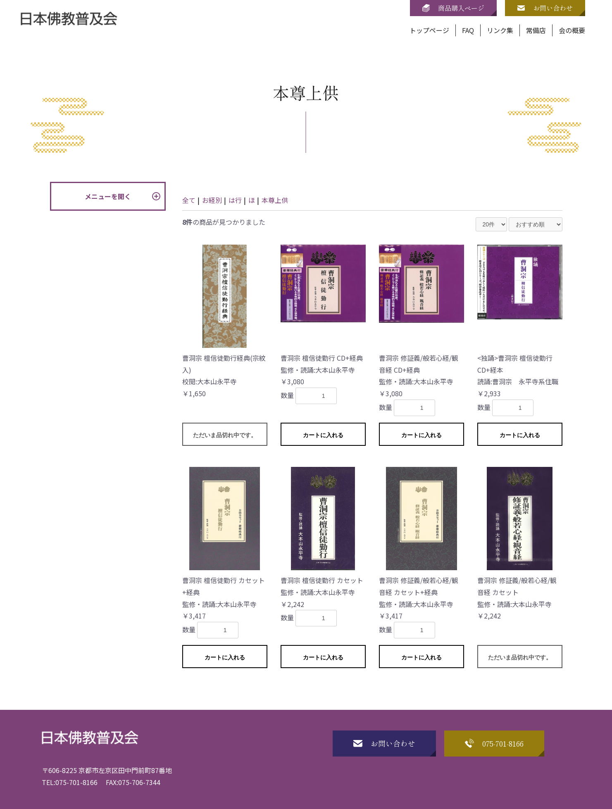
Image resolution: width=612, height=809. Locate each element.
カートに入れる (323, 435)
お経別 (212, 200)
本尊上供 (275, 200)
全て (188, 200)
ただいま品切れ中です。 (225, 435)
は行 (235, 200)
